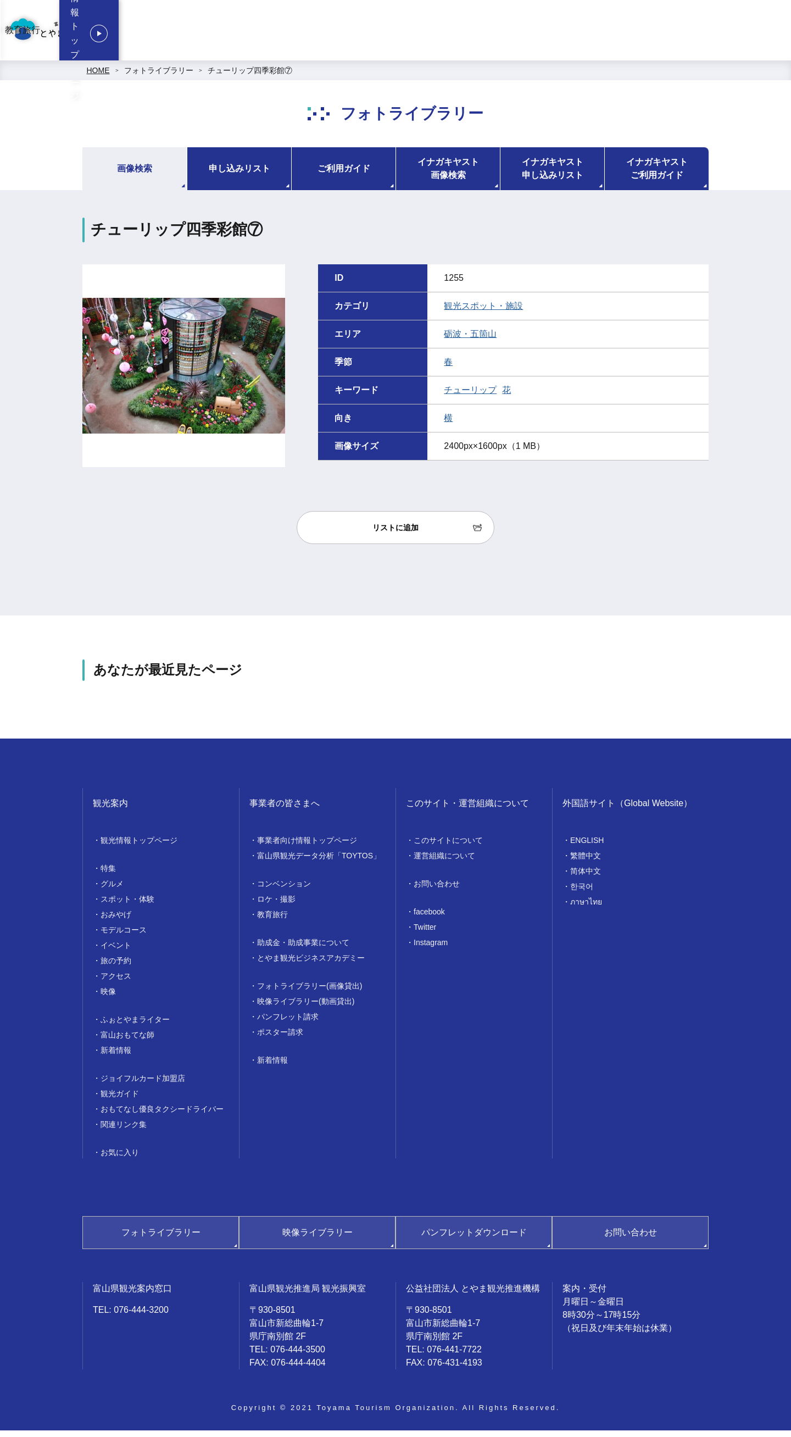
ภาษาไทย (586, 908)
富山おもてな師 (127, 1041)
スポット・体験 (127, 905)
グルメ (112, 890)
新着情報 (116, 1056)
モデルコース (124, 936)
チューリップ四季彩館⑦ (250, 77)
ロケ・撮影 (531, 33)
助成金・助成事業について (303, 949)
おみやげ (116, 921)
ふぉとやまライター (135, 1026)
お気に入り (120, 1159)
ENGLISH (587, 846)
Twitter (425, 933)
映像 (108, 998)
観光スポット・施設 (483, 312)
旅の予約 (116, 967)
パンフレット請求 (288, 1023)
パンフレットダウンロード (474, 1239)
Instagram (431, 949)
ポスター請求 (280, 1038)
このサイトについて (448, 846)
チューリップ (470, 396)
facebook (429, 918)
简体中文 (585, 877)
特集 (108, 874)
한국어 (581, 893)
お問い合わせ (437, 890)
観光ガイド (120, 1100)
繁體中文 (585, 862)
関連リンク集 (124, 1131)
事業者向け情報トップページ (353, 33)
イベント (116, 951)
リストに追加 (395, 534)
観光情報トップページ (714, 33)
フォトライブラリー (158, 77)
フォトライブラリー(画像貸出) (309, 992)
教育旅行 (600, 33)
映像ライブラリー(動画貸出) (305, 1007)
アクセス (116, 982)
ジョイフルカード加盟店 (143, 1084)
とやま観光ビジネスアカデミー (311, 964)
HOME (98, 77)
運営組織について (444, 862)
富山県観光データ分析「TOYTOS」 (319, 862)
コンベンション (449, 33)
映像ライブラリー (317, 1239)
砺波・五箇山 (470, 340)
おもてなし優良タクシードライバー (162, 1115)
